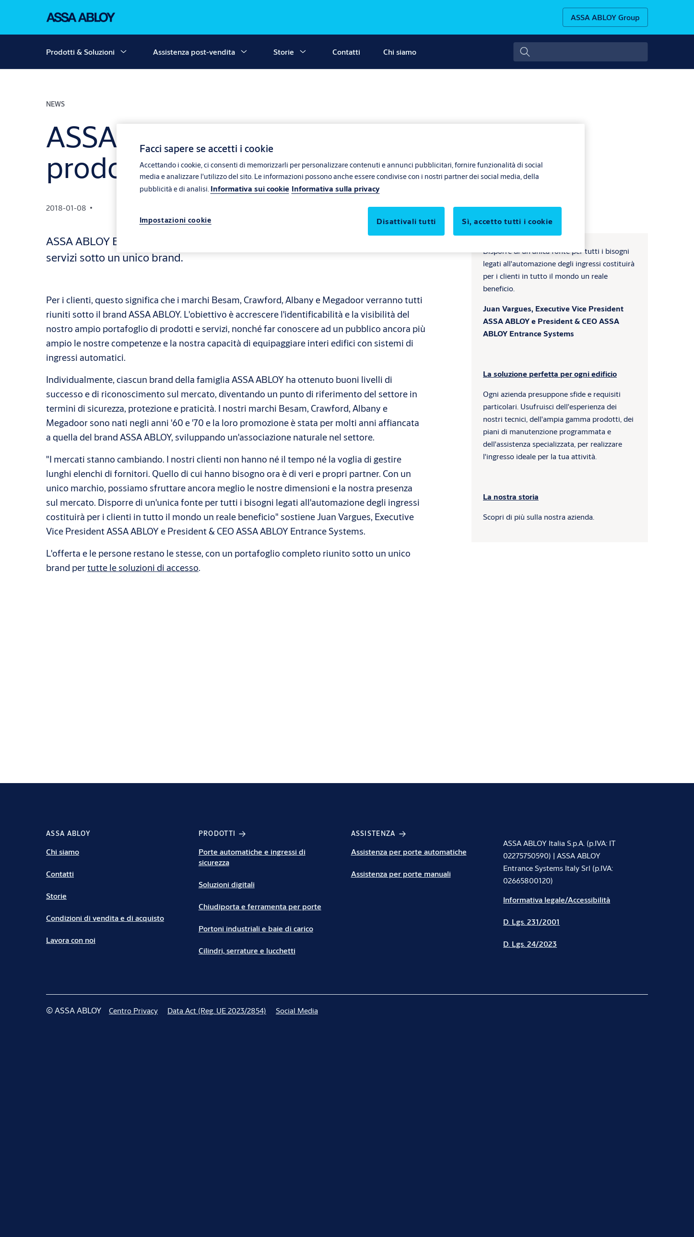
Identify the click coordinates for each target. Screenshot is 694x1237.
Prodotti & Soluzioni (80, 52)
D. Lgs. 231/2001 (531, 921)
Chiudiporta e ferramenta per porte (260, 906)
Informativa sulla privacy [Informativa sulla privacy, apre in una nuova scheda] (336, 188)
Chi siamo (399, 52)
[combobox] (581, 51)
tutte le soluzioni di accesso (143, 567)
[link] (133, 1010)
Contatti (346, 52)
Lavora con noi (70, 940)
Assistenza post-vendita (194, 52)
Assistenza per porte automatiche (409, 851)
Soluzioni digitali (227, 884)
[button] (123, 52)
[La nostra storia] (511, 496)
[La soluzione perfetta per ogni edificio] (550, 374)
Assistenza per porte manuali (401, 873)
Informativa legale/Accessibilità (556, 899)
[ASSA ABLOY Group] (605, 17)
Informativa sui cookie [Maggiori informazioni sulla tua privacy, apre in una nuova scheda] (250, 188)
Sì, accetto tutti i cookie (507, 221)
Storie (283, 52)
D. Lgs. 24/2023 (530, 944)
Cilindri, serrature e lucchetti (247, 950)
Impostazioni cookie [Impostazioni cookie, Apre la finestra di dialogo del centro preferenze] (176, 220)
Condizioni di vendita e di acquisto (105, 918)
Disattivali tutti (406, 221)
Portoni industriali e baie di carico (256, 928)
